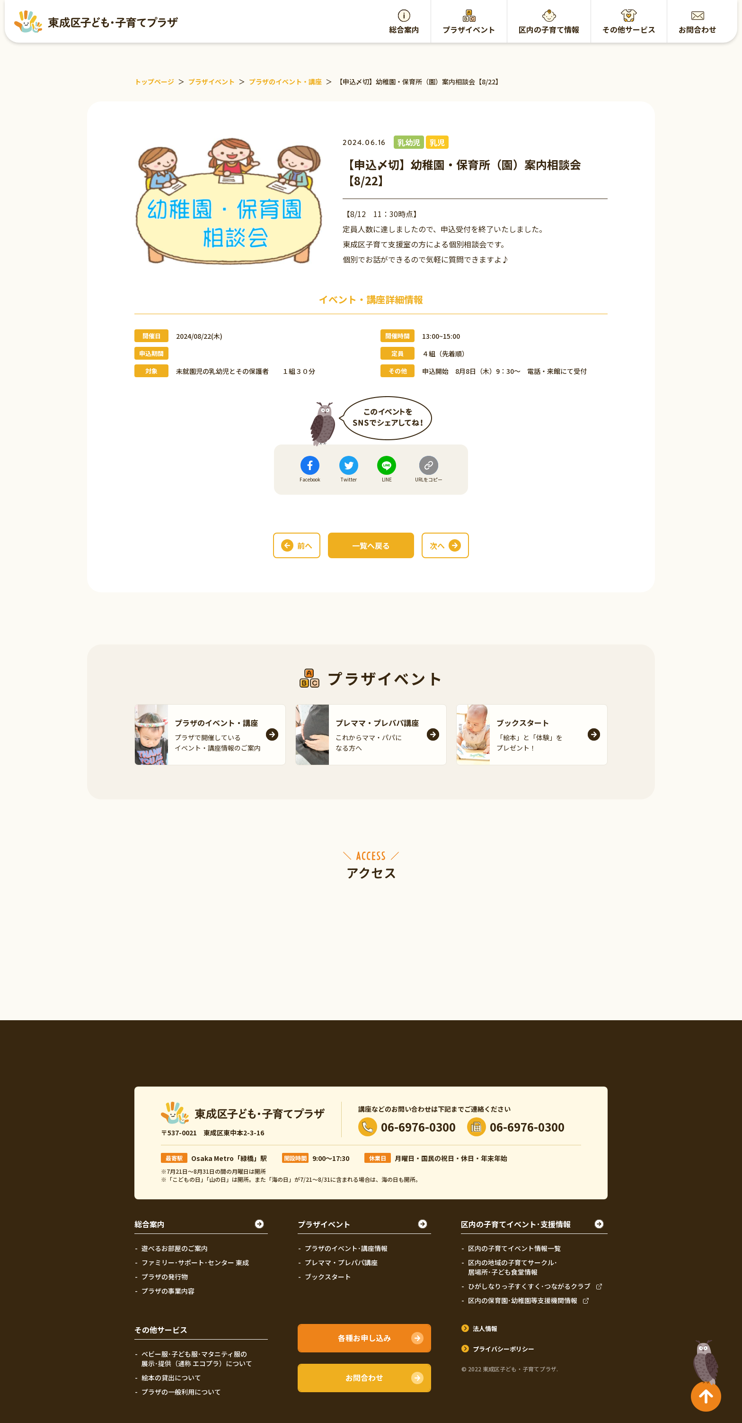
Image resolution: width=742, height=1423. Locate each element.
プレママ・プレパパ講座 (341, 1262)
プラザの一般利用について (181, 1391)
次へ (437, 545)
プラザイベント (468, 29)
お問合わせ (697, 29)
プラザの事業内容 (167, 1291)
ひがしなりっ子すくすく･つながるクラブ (529, 1286)
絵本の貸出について (171, 1377)
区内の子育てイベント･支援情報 (516, 1224)
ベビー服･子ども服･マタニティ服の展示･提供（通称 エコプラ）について (196, 1358)
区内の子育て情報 (549, 29)
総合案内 (404, 29)
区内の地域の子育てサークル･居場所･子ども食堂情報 (512, 1267)
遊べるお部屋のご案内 (174, 1248)
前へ (304, 545)
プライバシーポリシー (503, 1348)
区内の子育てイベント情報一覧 (514, 1248)
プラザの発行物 (164, 1276)
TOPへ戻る (703, 1358)
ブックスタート (328, 1276)
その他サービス (628, 29)
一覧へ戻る (371, 545)
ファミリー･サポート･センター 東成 (195, 1262)
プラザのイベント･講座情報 (346, 1248)
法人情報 (485, 1328)
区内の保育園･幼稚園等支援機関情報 (522, 1300)
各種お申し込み (364, 1337)
